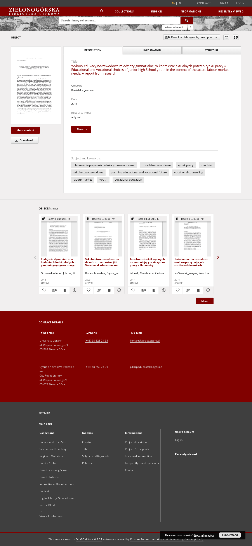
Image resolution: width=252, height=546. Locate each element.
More (204, 301)
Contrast (204, 3)
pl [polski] (180, 3)
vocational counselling (188, 172)
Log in (178, 440)
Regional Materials (51, 456)
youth (103, 179)
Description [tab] (92, 50)
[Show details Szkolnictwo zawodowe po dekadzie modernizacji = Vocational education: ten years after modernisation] (119, 290)
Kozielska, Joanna (82, 90)
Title (85, 449)
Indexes (157, 11)
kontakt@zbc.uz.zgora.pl (145, 340)
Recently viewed (230, 11)
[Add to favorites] (226, 37)
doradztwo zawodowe (156, 165)
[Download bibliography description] (54, 290)
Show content (25, 130)
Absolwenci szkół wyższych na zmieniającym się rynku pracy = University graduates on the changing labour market (147, 262)
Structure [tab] (211, 50)
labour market (82, 179)
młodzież (206, 165)
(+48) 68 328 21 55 (96, 340)
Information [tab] (152, 50)
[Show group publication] (59, 219)
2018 (74, 104)
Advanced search (174, 27)
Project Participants (137, 449)
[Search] (187, 20)
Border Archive (49, 463)
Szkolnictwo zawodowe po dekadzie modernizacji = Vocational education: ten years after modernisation (102, 262)
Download (23, 140)
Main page (45, 424)
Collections (124, 11)
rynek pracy (185, 165)
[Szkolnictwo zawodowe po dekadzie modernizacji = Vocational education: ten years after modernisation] (103, 236)
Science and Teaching (53, 449)
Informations (190, 11)
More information (204, 535)
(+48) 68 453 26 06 (96, 367)
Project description (136, 442)
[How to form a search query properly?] (190, 27)
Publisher (88, 463)
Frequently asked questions (142, 463)
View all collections (51, 516)
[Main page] (101, 11)
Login (240, 3)
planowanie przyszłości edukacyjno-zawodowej (103, 165)
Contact (130, 470)
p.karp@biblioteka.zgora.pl (146, 367)
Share (223, 3)
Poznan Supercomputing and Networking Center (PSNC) (166, 539)
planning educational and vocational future (139, 172)
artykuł (75, 117)
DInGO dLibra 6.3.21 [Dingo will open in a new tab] (89, 539)
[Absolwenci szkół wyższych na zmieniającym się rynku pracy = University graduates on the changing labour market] (148, 236)
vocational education (128, 179)
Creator (87, 442)
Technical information (138, 456)
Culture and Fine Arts (53, 442)
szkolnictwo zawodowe (88, 172)
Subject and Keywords (95, 456)
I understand (230, 535)
